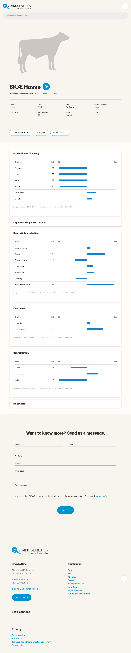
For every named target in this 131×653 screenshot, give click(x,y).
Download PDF (60, 132)
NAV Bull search (75, 590)
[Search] (65, 16)
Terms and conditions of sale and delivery (31, 641)
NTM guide (41, 132)
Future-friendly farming (79, 593)
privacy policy (101, 496)
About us (72, 577)
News (70, 573)
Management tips (76, 583)
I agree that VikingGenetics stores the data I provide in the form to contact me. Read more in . (63, 496)
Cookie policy (18, 645)
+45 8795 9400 (21, 579)
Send (66, 510)
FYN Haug (41, 107)
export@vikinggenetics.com (25, 588)
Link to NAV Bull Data (21, 132)
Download (72, 587)
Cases (70, 570)
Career (71, 580)
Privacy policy (18, 635)
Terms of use (18, 638)
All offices (22, 597)
